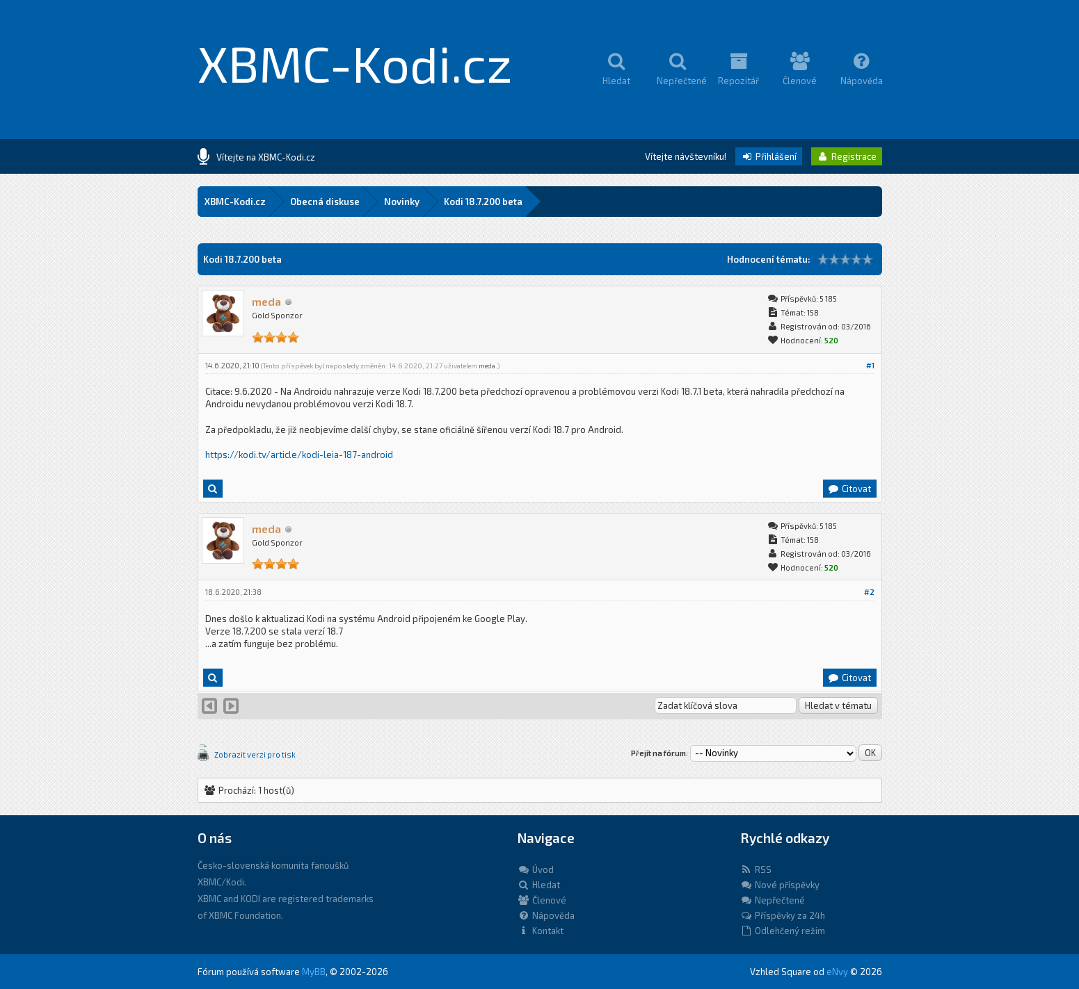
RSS (756, 869)
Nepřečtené (772, 900)
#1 (870, 365)
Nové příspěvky (780, 884)
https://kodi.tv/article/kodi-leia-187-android (299, 454)
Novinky (401, 201)
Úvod (536, 869)
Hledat (539, 884)
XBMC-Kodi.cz (355, 62)
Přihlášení (769, 156)
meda (487, 365)
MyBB (314, 971)
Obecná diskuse (325, 201)
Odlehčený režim (782, 930)
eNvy (837, 971)
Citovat (849, 488)
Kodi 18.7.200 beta (483, 201)
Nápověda (546, 915)
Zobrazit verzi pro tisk (255, 754)
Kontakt (541, 930)
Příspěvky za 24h (782, 915)
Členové (542, 900)
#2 (869, 591)
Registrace (847, 156)
